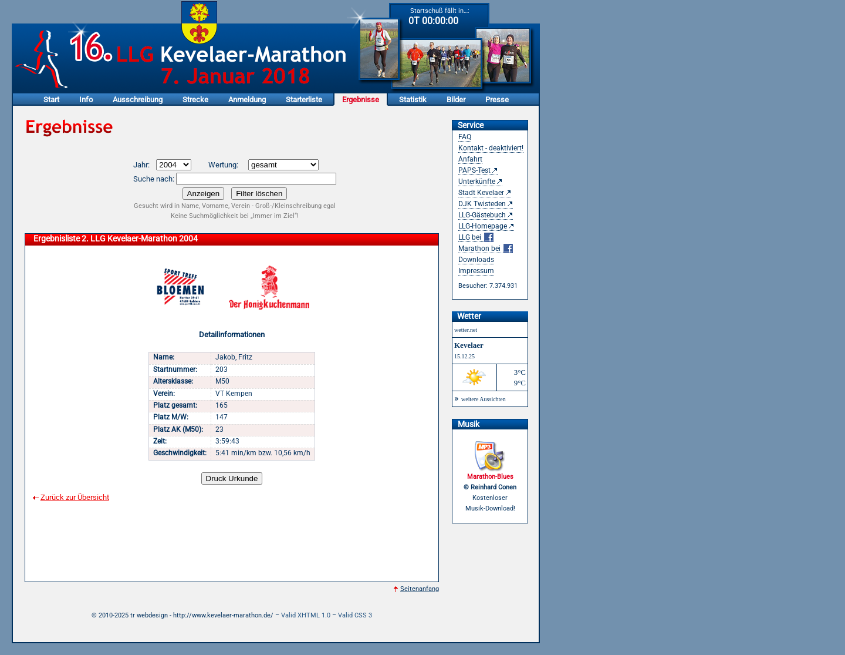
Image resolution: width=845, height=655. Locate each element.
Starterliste (304, 99)
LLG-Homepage (482, 226)
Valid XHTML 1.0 (305, 615)
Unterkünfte (476, 181)
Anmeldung (247, 99)
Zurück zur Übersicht (74, 497)
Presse (497, 99)
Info (86, 99)
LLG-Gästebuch (482, 215)
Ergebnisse (360, 99)
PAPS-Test (474, 170)
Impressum (476, 271)
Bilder (456, 99)
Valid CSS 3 (355, 615)
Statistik (413, 99)
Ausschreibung (138, 99)
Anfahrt (470, 159)
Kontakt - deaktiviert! (490, 148)
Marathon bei (485, 248)
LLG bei (476, 237)
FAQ (464, 137)
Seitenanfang (419, 589)
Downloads (476, 260)
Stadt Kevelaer (481, 193)
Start (51, 99)
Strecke (195, 99)
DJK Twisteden (482, 204)
